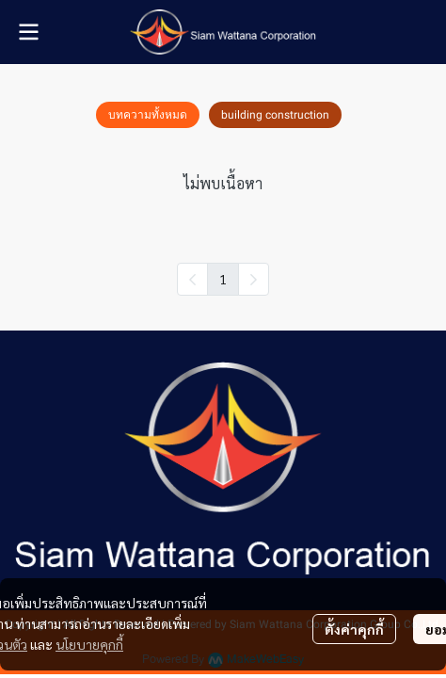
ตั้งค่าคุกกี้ (354, 629)
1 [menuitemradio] (223, 278)
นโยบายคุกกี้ (89, 644)
